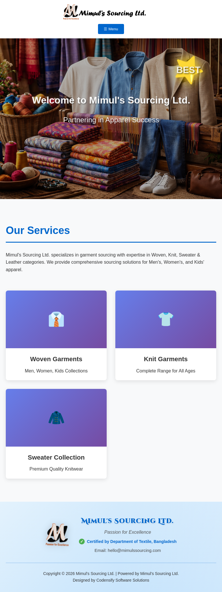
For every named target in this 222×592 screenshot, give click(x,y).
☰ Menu (111, 29)
